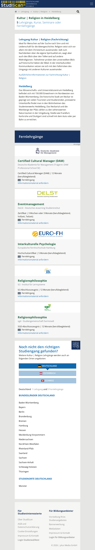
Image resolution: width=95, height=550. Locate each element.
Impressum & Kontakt (28, 535)
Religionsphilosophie (32, 281)
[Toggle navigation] (91, 4)
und (41, 389)
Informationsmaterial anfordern (33, 183)
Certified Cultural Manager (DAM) (41, 161)
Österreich (48, 373)
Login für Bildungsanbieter (62, 537)
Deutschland (47, 365)
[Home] (16, 11)
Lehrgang (25, 11)
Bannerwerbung (57, 524)
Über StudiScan (25, 519)
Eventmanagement (31, 204)
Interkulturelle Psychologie (37, 244)
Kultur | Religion (40, 11)
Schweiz (47, 380)
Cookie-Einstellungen (28, 531)
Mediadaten (54, 528)
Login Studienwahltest (28, 540)
